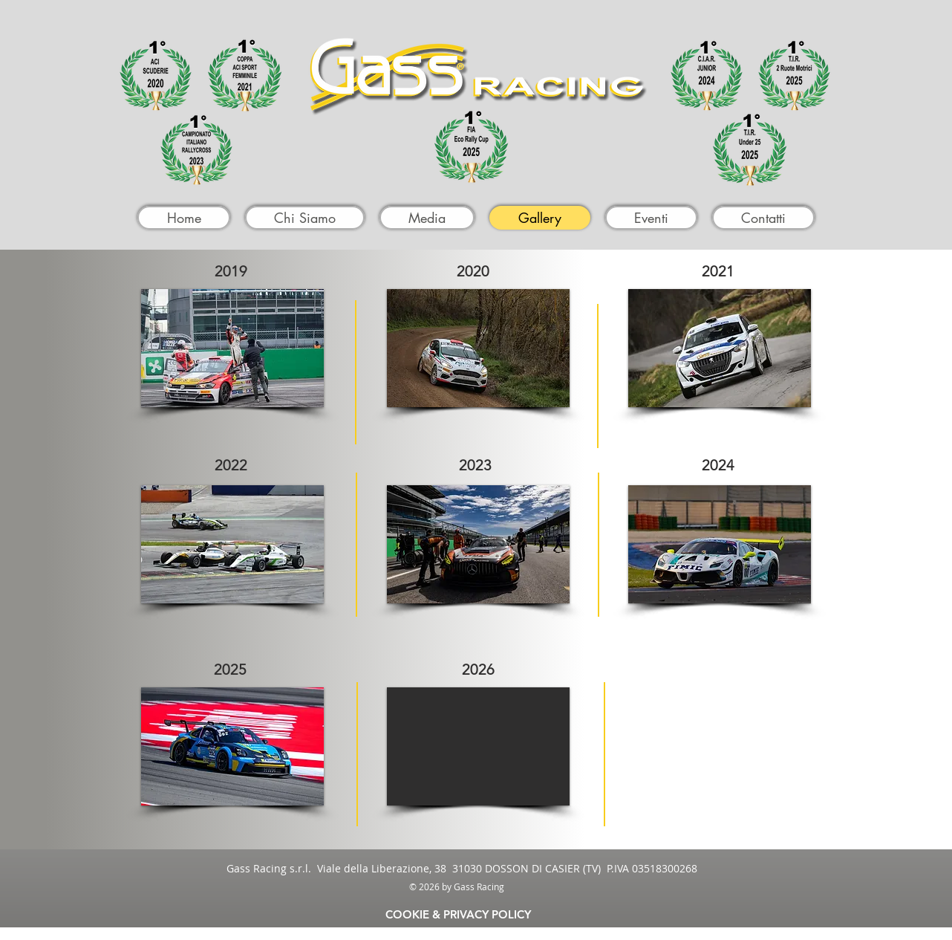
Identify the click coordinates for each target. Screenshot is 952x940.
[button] (232, 348)
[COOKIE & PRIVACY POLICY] (458, 914)
